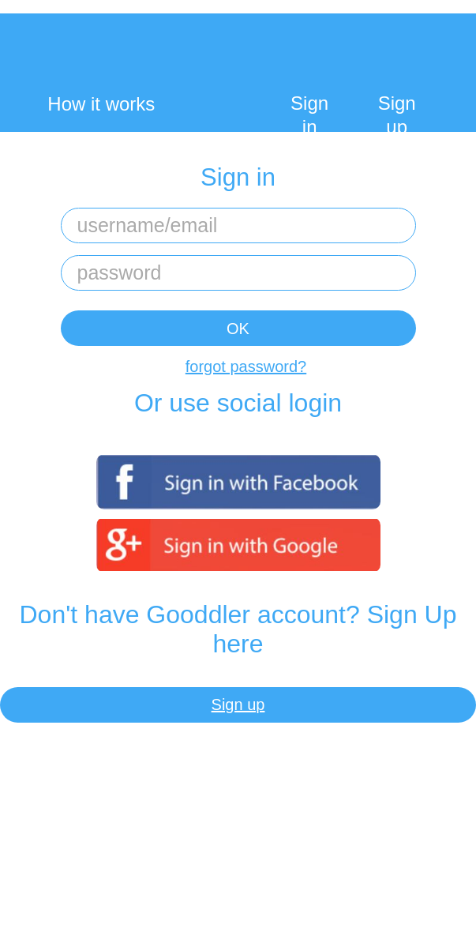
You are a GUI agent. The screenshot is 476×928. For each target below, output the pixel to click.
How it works (101, 104)
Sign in (309, 114)
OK (238, 328)
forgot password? (246, 366)
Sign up (397, 114)
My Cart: (418, 63)
